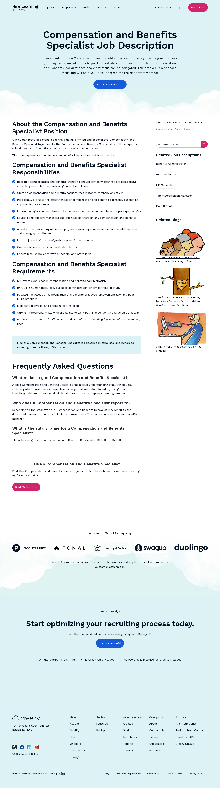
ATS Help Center (187, 723)
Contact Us (156, 730)
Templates (130, 737)
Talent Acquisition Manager (174, 195)
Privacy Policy (196, 773)
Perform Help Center (189, 730)
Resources (172, 122)
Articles (128, 723)
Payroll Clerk (164, 206)
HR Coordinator (166, 174)
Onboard (75, 743)
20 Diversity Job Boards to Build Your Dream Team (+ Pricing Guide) (178, 259)
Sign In (181, 7)
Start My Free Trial (26, 487)
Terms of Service (173, 773)
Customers (156, 743)
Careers (154, 737)
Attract (74, 723)
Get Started (198, 7)
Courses (116, 7)
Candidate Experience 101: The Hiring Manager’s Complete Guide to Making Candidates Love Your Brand (178, 301)
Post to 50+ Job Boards (110, 84)
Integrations (78, 750)
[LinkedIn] (29, 747)
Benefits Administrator (171, 163)
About (153, 723)
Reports (101, 7)
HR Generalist (165, 185)
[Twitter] (14, 747)
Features (102, 723)
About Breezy (163, 7)
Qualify (74, 730)
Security (105, 773)
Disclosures (153, 773)
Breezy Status (185, 743)
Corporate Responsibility (128, 773)
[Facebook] (22, 747)
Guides (86, 7)
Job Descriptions (191, 122)
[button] (49, 7)
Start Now (58, 347)
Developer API (185, 737)
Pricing (74, 757)
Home (159, 122)
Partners (154, 750)
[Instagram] (36, 747)
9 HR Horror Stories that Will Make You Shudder (179, 348)
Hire (72, 737)
